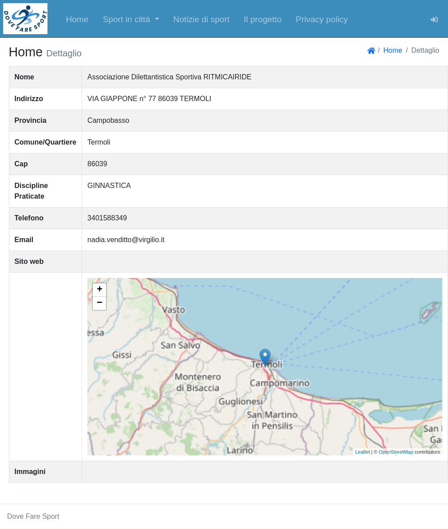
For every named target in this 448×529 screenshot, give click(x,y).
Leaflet (362, 452)
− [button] (99, 303)
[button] (131, 18)
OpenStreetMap (396, 452)
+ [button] (99, 290)
